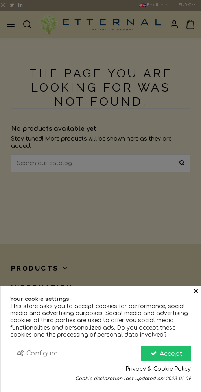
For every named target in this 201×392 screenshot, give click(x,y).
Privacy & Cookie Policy (158, 369)
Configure (37, 353)
